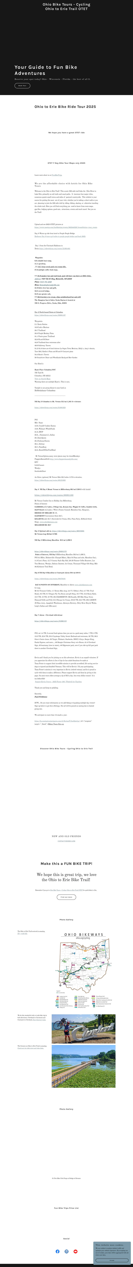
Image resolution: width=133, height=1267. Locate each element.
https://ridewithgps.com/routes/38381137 (50, 315)
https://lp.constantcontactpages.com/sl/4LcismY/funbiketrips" (57, 721)
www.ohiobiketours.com (48, 522)
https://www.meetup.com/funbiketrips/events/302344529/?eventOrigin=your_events (66, 227)
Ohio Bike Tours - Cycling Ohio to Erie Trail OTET (66, 890)
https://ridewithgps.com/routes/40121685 (50, 480)
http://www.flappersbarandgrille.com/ (64, 459)
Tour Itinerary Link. (39, 1020)
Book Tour (22, 85)
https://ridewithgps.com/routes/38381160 (54, 495)
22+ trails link (22, 933)
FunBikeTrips (57, 175)
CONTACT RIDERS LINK (66, 841)
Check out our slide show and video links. (31, 1048)
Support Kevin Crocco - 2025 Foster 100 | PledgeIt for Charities (58, 682)
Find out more (66, 897)
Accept (112, 1260)
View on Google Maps (42, 379)
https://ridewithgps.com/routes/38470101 (50, 579)
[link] (66, 9)
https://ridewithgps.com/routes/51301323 (50, 408)
